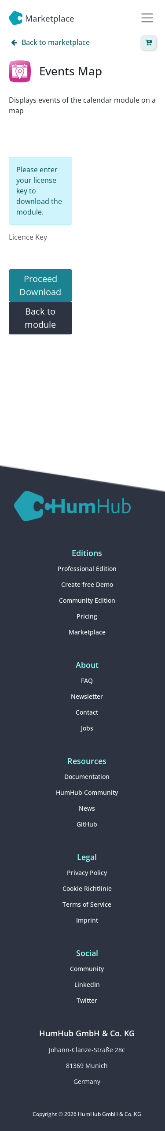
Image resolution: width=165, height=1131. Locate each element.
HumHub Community (87, 792)
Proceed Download (40, 285)
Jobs (87, 728)
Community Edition (87, 600)
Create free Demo (87, 584)
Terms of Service (86, 904)
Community (87, 968)
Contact (87, 712)
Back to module (40, 317)
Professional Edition (87, 568)
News (87, 808)
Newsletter (87, 696)
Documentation (87, 776)
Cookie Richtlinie (87, 888)
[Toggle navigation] (147, 18)
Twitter (87, 1000)
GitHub (87, 824)
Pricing (87, 616)
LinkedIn (87, 984)
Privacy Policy (87, 872)
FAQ (87, 680)
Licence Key (28, 237)
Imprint (87, 920)
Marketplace (87, 632)
